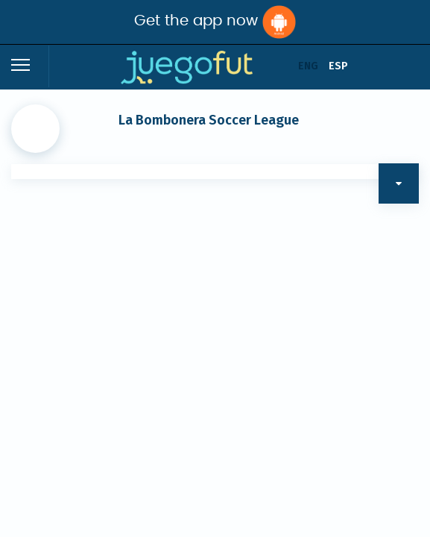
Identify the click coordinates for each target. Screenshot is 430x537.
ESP (338, 66)
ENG (308, 66)
